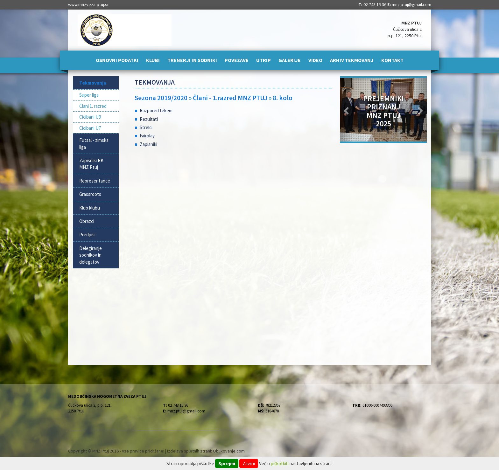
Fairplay (147, 136)
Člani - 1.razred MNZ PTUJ (231, 97)
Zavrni (248, 463)
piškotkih (280, 463)
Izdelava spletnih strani (189, 451)
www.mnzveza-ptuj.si (88, 4)
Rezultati (149, 119)
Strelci (146, 127)
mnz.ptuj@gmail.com (411, 4)
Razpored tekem (156, 110)
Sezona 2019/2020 (161, 97)
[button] (346, 110)
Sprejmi (226, 463)
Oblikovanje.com (229, 451)
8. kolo (282, 97)
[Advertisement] (233, 203)
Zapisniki (148, 144)
